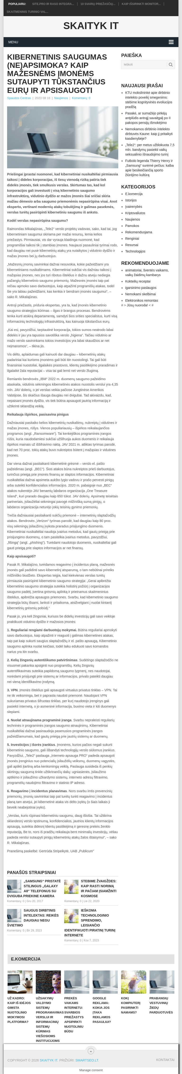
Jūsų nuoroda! (137, 305)
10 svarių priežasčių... (98, 4)
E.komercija (133, 194)
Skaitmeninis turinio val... (27, 11)
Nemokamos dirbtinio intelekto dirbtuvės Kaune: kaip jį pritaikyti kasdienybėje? (149, 133)
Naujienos (61, 98)
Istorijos (130, 200)
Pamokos (132, 226)
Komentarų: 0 (81, 98)
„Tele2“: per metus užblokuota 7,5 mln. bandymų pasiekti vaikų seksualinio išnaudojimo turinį (149, 149)
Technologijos (135, 251)
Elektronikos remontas (141, 300)
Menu (13, 42)
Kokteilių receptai (137, 281)
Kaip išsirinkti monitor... (141, 4)
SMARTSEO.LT (86, 1060)
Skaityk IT (90, 26)
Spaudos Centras (19, 98)
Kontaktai (165, 1060)
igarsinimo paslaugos (140, 288)
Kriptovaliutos (135, 213)
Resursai (131, 245)
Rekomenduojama (138, 232)
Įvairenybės (133, 207)
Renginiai (132, 238)
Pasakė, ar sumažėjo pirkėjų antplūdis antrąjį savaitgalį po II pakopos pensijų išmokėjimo (147, 118)
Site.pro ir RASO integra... (53, 4)
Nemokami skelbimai (140, 294)
